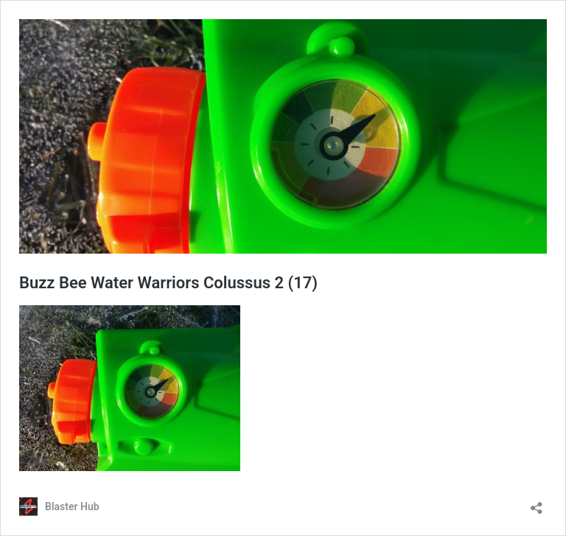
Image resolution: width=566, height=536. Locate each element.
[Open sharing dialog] (536, 503)
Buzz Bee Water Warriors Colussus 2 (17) (168, 283)
